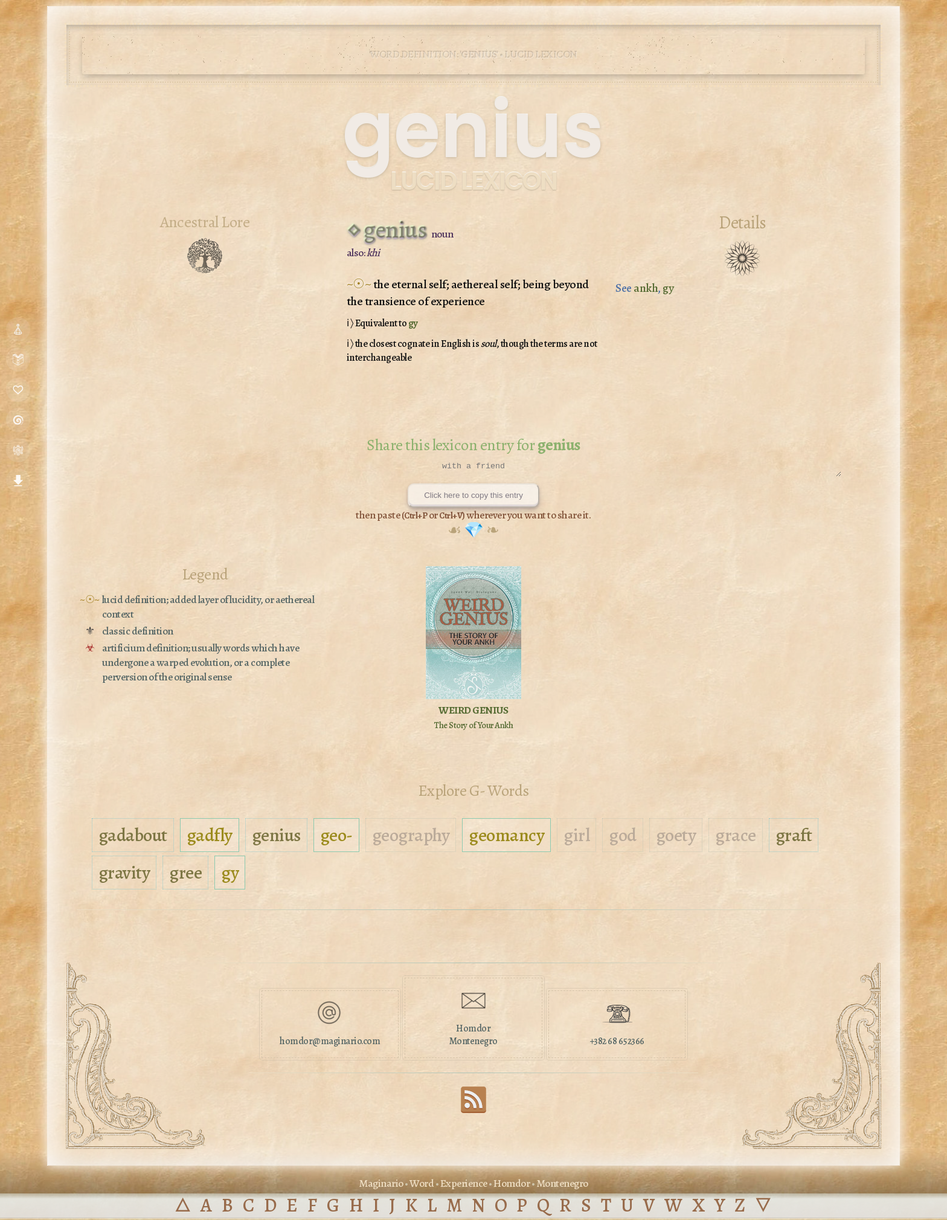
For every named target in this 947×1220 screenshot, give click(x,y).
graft (793, 837)
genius (276, 837)
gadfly (210, 837)
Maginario (381, 1185)
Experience (463, 1185)
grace (735, 837)
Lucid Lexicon (473, 181)
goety (676, 837)
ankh (646, 288)
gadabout (132, 837)
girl (576, 837)
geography (411, 837)
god (623, 837)
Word (421, 1185)
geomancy (506, 837)
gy (413, 323)
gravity (124, 874)
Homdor (511, 1185)
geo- (336, 837)
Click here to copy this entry (473, 497)
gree (185, 874)
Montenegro (562, 1185)
